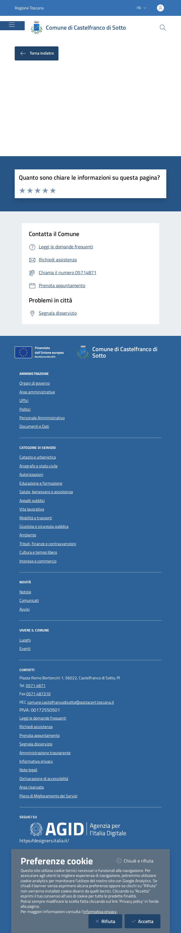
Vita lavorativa (31, 509)
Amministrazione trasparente (45, 753)
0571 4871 (36, 685)
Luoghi (25, 640)
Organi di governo (34, 383)
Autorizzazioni (31, 474)
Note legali (28, 770)
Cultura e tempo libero (38, 552)
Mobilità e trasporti (35, 518)
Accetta (146, 921)
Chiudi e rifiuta (138, 860)
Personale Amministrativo (42, 418)
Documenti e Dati (34, 426)
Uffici (24, 400)
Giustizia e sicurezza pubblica (43, 526)
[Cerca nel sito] (162, 27)
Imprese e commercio (37, 561)
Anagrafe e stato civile (38, 466)
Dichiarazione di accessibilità (43, 778)
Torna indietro (36, 53)
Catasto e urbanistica (37, 457)
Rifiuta (108, 921)
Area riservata (31, 787)
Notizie (25, 592)
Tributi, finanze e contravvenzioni (47, 543)
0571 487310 (38, 694)
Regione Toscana (29, 8)
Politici (25, 409)
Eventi (25, 648)
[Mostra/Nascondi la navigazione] (11, 24)
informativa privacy (100, 911)
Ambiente (27, 535)
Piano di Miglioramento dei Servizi (48, 796)
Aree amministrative (37, 392)
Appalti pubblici (32, 500)
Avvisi (24, 609)
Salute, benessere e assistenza (46, 492)
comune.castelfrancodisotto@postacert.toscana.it (70, 702)
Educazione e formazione (40, 483)
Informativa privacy (36, 761)
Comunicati (29, 600)
